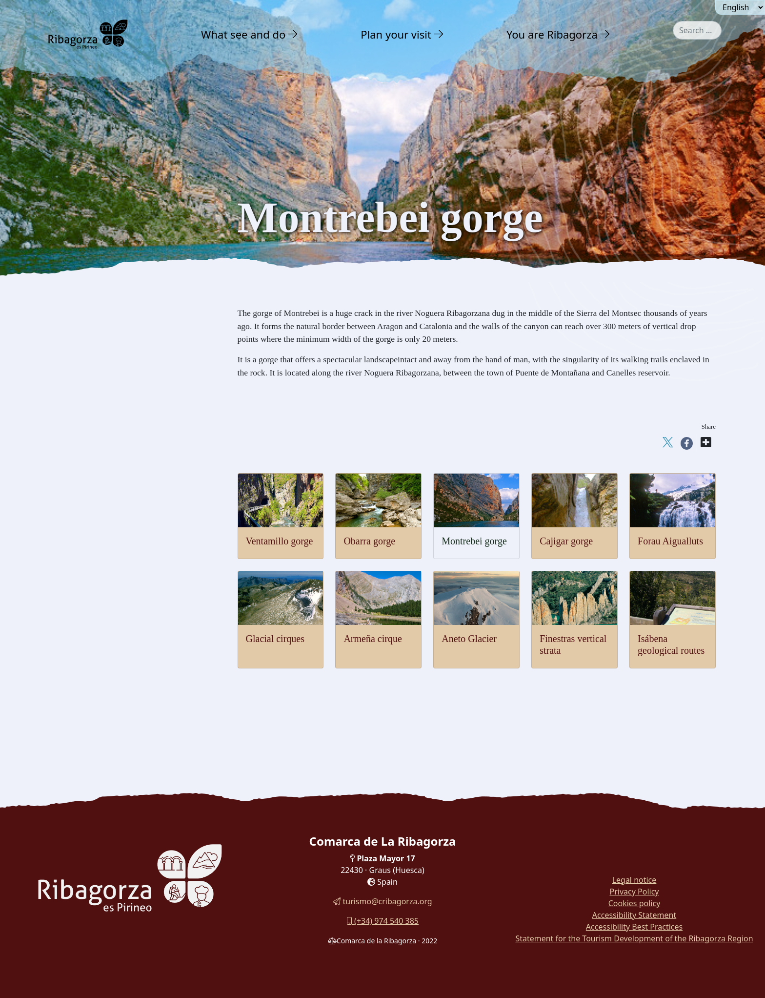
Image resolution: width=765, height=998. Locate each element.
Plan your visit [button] (396, 34)
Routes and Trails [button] (98, 637)
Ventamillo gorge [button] (91, 347)
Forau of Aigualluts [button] (94, 420)
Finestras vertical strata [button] (100, 492)
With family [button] (87, 616)
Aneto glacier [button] (85, 456)
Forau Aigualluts (670, 541)
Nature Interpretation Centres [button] (115, 290)
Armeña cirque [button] (87, 474)
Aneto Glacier (469, 638)
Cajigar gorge (566, 541)
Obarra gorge (369, 541)
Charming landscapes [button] (101, 251)
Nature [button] (75, 230)
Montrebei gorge (474, 541)
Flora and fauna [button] (90, 309)
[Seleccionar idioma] (740, 7)
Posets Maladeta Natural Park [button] (116, 270)
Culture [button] (77, 573)
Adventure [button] (83, 551)
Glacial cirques (275, 638)
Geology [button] (77, 329)
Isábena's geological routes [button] (106, 510)
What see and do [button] (243, 34)
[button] (293, 34)
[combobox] (697, 30)
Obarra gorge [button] (85, 365)
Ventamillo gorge (279, 541)
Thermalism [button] (83, 530)
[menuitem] (251, 34)
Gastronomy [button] (87, 594)
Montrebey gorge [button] (91, 383)
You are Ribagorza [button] (552, 34)
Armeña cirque (372, 638)
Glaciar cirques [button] (88, 438)
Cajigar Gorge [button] (86, 401)
